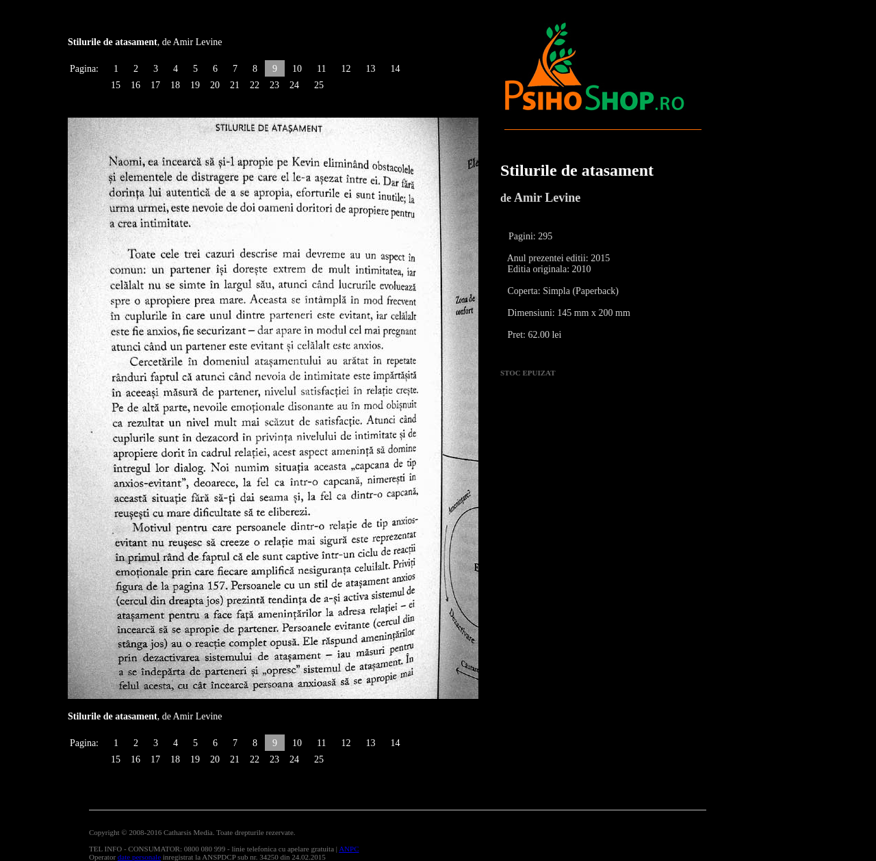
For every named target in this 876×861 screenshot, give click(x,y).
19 (195, 85)
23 (274, 85)
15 (115, 85)
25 (319, 85)
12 (345, 69)
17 (155, 85)
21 (235, 85)
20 (215, 85)
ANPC (349, 849)
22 (254, 85)
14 (395, 69)
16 (135, 85)
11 (321, 69)
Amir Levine (547, 197)
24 (294, 85)
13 (370, 69)
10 (297, 69)
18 (175, 85)
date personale (139, 857)
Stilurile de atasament (577, 170)
